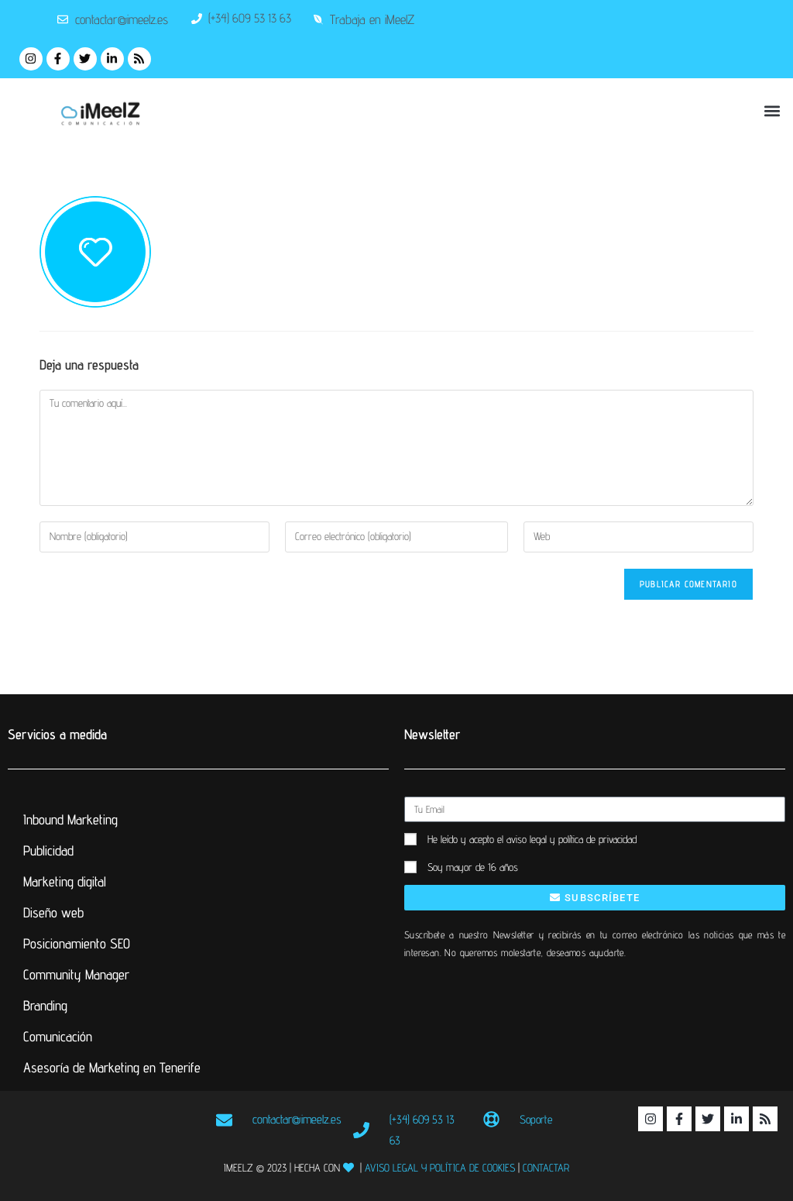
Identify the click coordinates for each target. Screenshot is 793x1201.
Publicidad (48, 850)
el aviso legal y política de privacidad (567, 839)
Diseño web (53, 912)
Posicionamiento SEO (76, 943)
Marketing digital (64, 881)
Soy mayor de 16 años (472, 867)
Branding (45, 1005)
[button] (772, 111)
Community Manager (76, 974)
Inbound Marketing (70, 819)
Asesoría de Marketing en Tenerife (112, 1067)
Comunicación (57, 1036)
